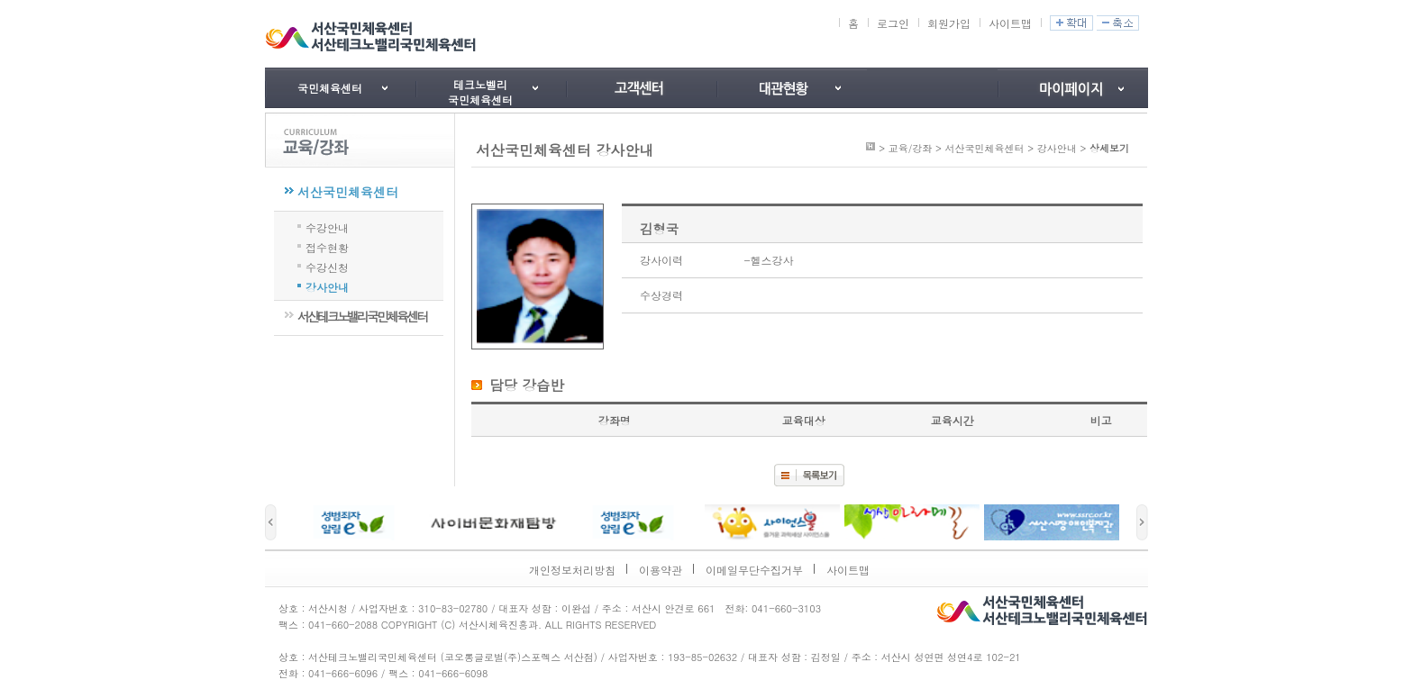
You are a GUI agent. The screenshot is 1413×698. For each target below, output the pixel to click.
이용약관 (660, 569)
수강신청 (327, 265)
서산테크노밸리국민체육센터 (361, 316)
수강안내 (327, 226)
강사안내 (327, 285)
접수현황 (327, 246)
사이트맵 (1010, 23)
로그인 (893, 23)
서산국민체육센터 (347, 192)
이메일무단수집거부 (754, 569)
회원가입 (949, 23)
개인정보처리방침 (572, 569)
